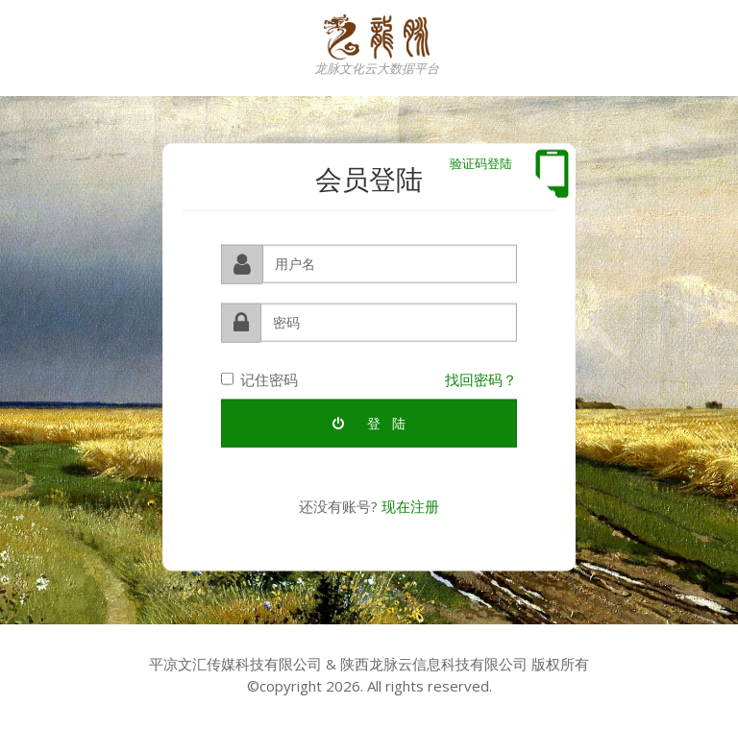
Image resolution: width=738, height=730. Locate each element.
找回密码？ (481, 378)
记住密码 (259, 378)
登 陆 (369, 422)
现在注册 (410, 505)
